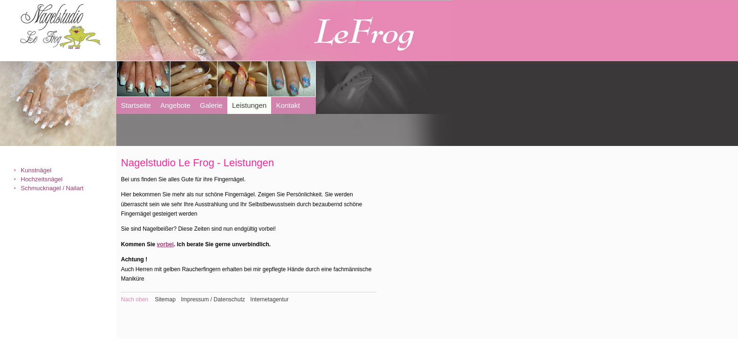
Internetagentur (269, 299)
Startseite (136, 105)
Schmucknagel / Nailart (52, 188)
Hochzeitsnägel (42, 179)
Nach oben (134, 299)
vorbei (165, 244)
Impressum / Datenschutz (213, 299)
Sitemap (165, 299)
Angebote (175, 105)
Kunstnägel (36, 170)
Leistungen (249, 105)
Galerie (211, 105)
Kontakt (288, 105)
